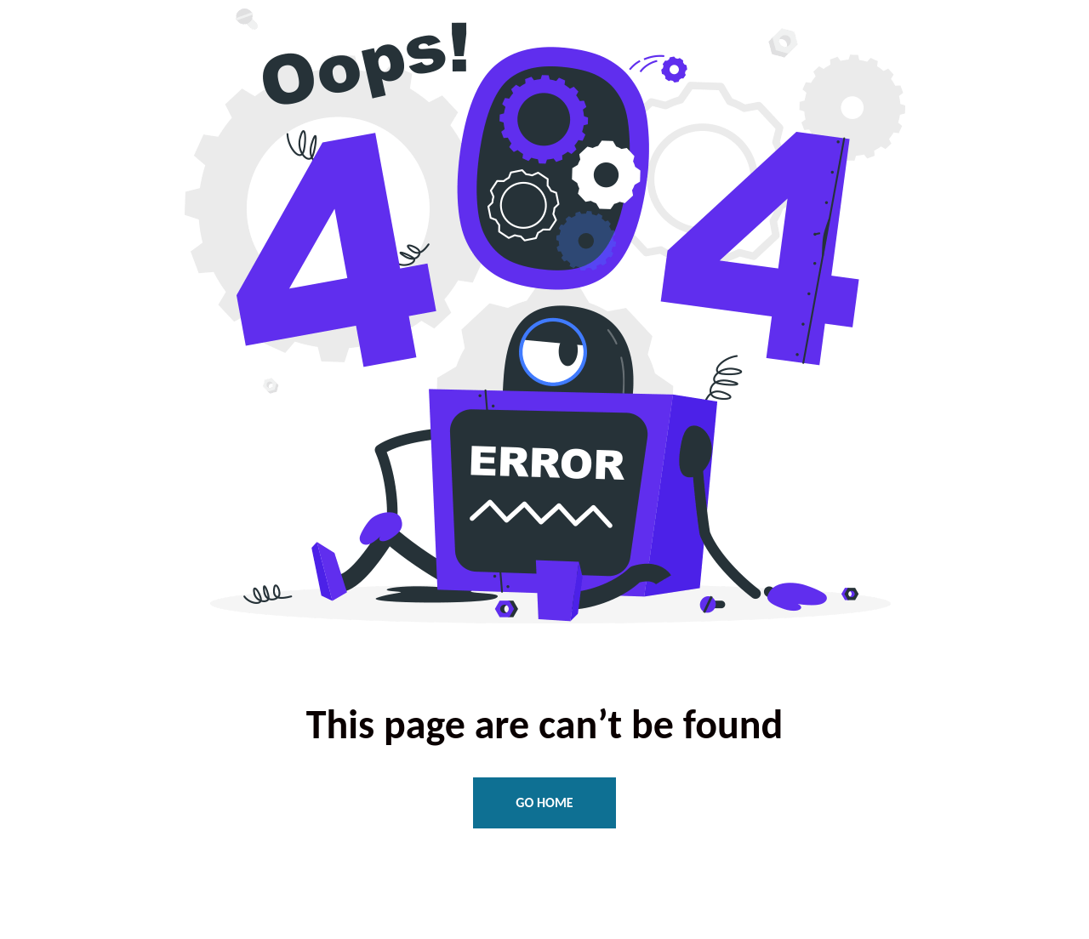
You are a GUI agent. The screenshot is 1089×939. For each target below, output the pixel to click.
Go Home (544, 802)
